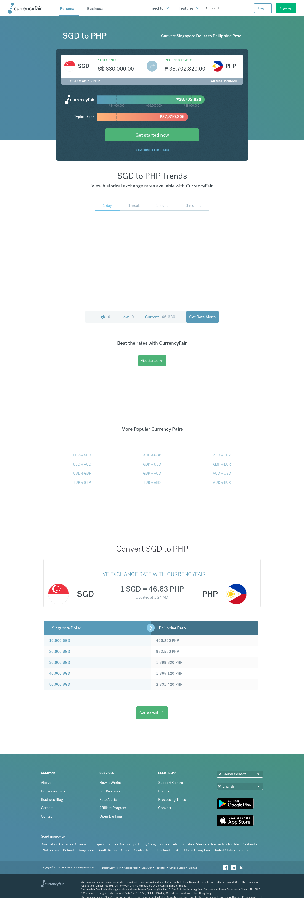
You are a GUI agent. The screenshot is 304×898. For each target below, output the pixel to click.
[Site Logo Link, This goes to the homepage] (32, 8)
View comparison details (152, 150)
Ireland (176, 844)
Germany (127, 844)
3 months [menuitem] (193, 205)
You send (107, 60)
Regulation (161, 867)
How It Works (110, 782)
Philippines (50, 850)
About (46, 782)
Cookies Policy (131, 867)
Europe (96, 844)
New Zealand (244, 844)
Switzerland (143, 850)
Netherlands (220, 844)
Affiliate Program (112, 807)
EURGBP (82, 482)
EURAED (152, 482)
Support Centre (170, 782)
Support (212, 8)
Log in (263, 8)
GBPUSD (152, 464)
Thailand (163, 850)
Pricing (163, 791)
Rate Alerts (108, 799)
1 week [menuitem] (134, 205)
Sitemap (193, 867)
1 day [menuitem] (107, 205)
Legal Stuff (147, 867)
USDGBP (82, 473)
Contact (47, 816)
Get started (152, 360)
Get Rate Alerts (202, 317)
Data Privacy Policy (111, 867)
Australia (49, 844)
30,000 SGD (59, 662)
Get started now (152, 135)
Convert (164, 807)
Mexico (201, 844)
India (163, 844)
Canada (65, 844)
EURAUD (82, 455)
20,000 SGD (59, 651)
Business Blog (52, 799)
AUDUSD (222, 473)
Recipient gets (178, 60)
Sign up (286, 8)
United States (224, 850)
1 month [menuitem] (163, 205)
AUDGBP (152, 455)
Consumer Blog (53, 791)
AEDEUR (222, 455)
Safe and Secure (177, 867)
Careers (47, 807)
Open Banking (110, 816)
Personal (67, 8)
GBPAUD (152, 473)
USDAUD (82, 464)
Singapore (86, 850)
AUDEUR (222, 482)
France (110, 844)
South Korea (107, 850)
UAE (177, 850)
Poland (68, 850)
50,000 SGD (59, 684)
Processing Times (172, 799)
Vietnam (244, 850)
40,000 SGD (59, 673)
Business (95, 8)
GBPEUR (222, 464)
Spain (125, 850)
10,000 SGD (59, 640)
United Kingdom (197, 850)
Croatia (81, 844)
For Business (109, 791)
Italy (188, 844)
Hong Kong (147, 844)
